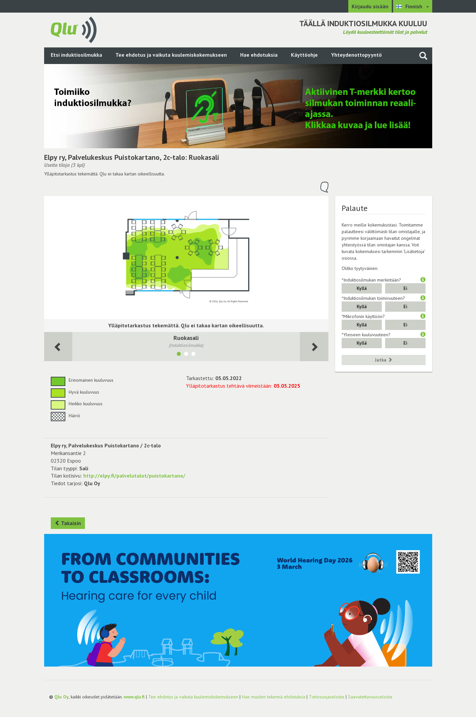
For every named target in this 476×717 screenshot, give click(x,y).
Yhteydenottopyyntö (356, 54)
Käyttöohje (304, 54)
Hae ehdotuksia (259, 54)
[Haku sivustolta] (423, 55)
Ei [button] (405, 288)
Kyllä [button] (362, 288)
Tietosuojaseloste (326, 697)
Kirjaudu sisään (370, 6)
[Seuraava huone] (58, 346)
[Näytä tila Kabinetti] (193, 354)
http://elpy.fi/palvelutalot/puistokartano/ (134, 475)
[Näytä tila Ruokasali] (178, 354)
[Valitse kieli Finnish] (412, 6)
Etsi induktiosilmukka (76, 54)
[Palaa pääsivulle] (74, 29)
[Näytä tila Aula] (186, 354)
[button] (423, 280)
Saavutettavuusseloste (370, 697)
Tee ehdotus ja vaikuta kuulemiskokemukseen (171, 54)
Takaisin (68, 523)
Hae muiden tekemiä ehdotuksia (273, 697)
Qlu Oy (61, 697)
